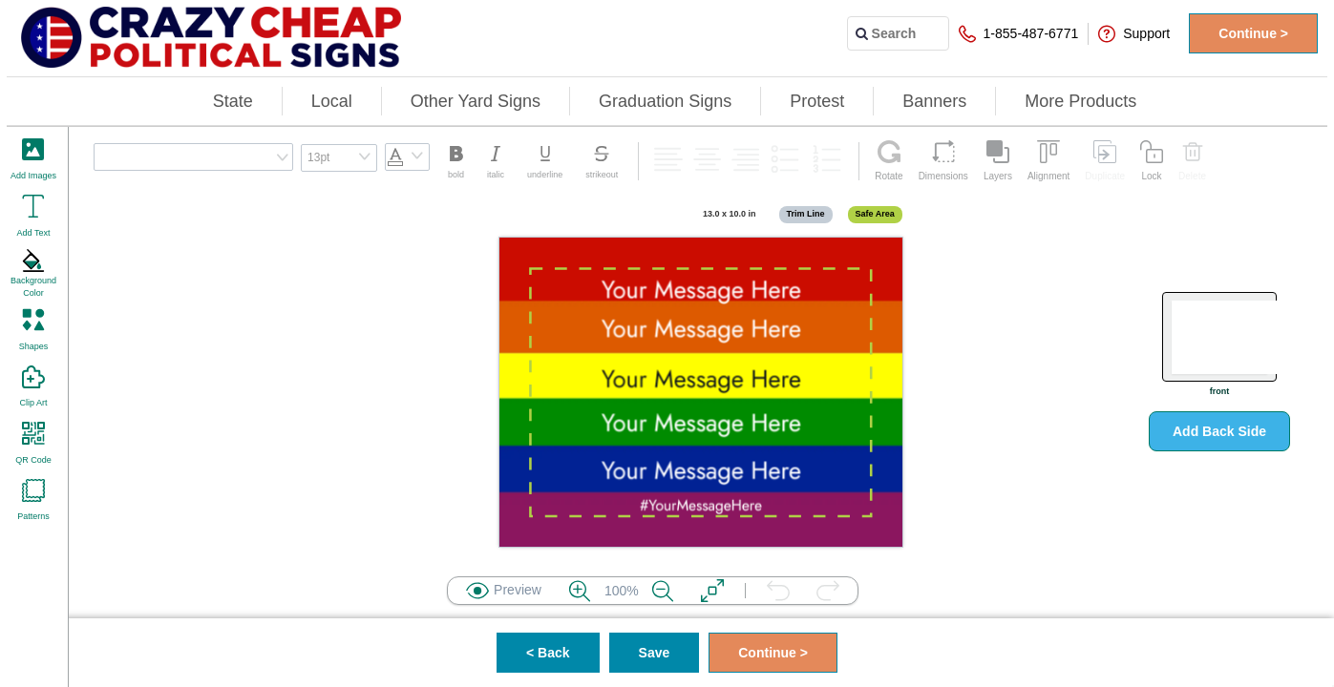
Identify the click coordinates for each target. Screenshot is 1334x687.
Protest (817, 101)
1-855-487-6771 (1019, 34)
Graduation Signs (665, 101)
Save (654, 652)
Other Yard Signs (475, 101)
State (233, 101)
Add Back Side (1219, 431)
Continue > (1253, 33)
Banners (934, 101)
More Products (1080, 101)
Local (331, 101)
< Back (548, 652)
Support (1134, 34)
